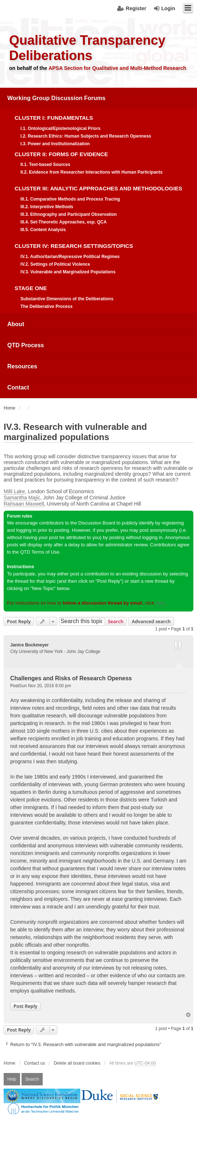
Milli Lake (14, 491)
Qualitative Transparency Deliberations (87, 48)
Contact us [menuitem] (34, 1063)
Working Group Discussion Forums (56, 98)
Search (116, 621)
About (15, 324)
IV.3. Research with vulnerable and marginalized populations (75, 432)
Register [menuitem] (136, 8)
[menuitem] (98, 201)
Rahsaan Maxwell (24, 504)
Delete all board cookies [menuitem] (77, 1063)
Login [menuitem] (168, 8)
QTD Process (25, 345)
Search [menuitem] (32, 1079)
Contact (18, 387)
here (160, 603)
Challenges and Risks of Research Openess (71, 678)
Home (9, 1063)
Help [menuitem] (11, 1079)
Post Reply (19, 621)
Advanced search (151, 621)
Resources (22, 366)
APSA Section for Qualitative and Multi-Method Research (117, 68)
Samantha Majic (22, 497)
